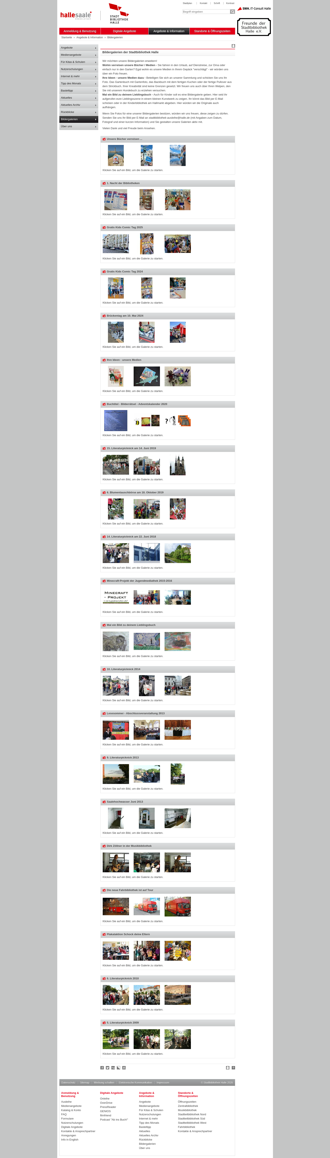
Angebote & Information (168, 31)
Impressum (163, 1082)
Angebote (67, 47)
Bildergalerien (69, 119)
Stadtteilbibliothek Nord (192, 1114)
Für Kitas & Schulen (73, 62)
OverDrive (106, 1102)
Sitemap (84, 1082)
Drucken (232, 46)
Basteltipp (67, 90)
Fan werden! (102, 1067)
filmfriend (105, 1115)
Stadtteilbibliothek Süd (191, 1118)
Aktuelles (66, 97)
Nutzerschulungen (72, 69)
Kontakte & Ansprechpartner (78, 1131)
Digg (113, 1067)
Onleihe (105, 1098)
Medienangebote (71, 54)
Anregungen (68, 1135)
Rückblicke (67, 112)
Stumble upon (124, 1067)
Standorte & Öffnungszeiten (212, 31)
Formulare (67, 1118)
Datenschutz (68, 1082)
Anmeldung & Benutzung (80, 31)
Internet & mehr (70, 76)
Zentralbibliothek (188, 1106)
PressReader (108, 1107)
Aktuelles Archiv (70, 104)
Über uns (66, 126)
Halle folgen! (108, 1067)
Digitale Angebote (124, 31)
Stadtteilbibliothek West (192, 1122)
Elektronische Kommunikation (135, 1082)
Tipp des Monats (71, 83)
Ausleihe (66, 1101)
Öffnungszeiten (187, 1101)
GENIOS (105, 1111)
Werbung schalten (104, 1082)
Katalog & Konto (71, 1110)
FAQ (64, 1114)
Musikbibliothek (187, 1110)
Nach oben (232, 1068)
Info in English (70, 1139)
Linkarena (119, 1067)
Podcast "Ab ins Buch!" (114, 1119)
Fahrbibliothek (186, 1127)
